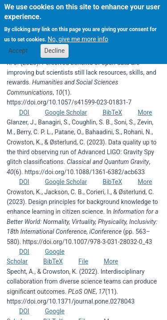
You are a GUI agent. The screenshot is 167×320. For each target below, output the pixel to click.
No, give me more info (78, 32)
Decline (55, 44)
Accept (18, 44)
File (83, 261)
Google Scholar (66, 112)
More (145, 112)
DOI (24, 112)
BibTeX (112, 112)
